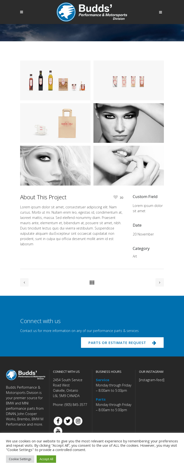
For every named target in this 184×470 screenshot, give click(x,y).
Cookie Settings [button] (20, 459)
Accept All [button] (46, 459)
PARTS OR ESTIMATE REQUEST (122, 342)
